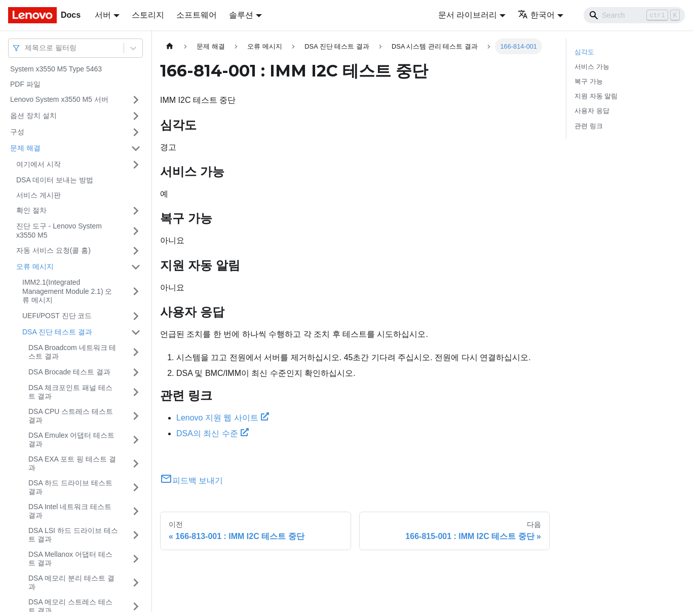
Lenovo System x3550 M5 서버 (59, 99)
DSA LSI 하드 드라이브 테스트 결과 (73, 535)
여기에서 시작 (38, 164)
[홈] (169, 46)
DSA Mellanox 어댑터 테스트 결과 (70, 558)
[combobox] (26, 48)
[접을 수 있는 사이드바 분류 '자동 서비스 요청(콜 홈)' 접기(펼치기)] (136, 251)
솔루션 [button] (241, 15)
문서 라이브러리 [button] (467, 15)
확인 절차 (31, 210)
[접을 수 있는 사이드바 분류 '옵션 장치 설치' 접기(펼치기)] (136, 116)
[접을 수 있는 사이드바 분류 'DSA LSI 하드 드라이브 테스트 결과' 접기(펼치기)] (136, 535)
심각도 (584, 52)
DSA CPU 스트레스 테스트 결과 (70, 416)
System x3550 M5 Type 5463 (56, 69)
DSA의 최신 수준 (212, 433)
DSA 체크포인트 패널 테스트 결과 (70, 392)
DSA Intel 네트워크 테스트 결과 (69, 511)
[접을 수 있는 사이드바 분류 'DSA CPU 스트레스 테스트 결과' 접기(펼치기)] (136, 416)
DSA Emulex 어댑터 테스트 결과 (71, 439)
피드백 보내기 (191, 480)
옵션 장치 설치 (33, 115)
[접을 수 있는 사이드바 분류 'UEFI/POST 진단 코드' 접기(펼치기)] (136, 316)
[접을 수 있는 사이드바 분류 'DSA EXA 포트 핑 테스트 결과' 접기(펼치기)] (136, 464)
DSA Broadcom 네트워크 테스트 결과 (72, 352)
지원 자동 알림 (596, 96)
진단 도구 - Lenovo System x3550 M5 (59, 230)
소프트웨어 (196, 15)
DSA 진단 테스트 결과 (57, 332)
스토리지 (148, 15)
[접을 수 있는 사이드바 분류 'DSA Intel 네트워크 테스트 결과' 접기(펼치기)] (136, 511)
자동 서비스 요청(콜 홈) (53, 250)
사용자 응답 (591, 110)
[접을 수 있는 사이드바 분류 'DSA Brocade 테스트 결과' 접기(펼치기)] (136, 372)
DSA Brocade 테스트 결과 (69, 372)
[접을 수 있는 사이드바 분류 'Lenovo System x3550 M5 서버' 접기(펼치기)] (136, 100)
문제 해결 (25, 148)
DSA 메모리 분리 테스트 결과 (71, 582)
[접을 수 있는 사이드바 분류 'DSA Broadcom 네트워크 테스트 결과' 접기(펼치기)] (136, 352)
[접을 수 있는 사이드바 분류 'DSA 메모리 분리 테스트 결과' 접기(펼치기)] (136, 583)
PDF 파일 (25, 84)
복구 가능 (588, 81)
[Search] (634, 15)
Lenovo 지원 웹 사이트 (222, 417)
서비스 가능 (591, 66)
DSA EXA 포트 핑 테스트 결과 (72, 463)
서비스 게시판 (38, 195)
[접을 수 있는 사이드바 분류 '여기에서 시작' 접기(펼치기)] (136, 165)
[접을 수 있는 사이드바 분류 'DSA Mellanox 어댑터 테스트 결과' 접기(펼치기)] (136, 559)
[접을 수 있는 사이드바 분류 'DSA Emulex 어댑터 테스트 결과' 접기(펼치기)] (136, 440)
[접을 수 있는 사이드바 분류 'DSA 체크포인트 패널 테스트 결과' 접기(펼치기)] (136, 392)
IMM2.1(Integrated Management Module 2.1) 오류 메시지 (67, 291)
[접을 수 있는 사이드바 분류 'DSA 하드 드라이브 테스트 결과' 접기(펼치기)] (136, 488)
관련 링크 (588, 126)
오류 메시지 (35, 266)
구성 (17, 132)
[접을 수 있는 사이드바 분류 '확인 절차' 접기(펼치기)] (136, 211)
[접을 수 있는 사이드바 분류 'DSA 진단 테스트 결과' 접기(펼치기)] (136, 332)
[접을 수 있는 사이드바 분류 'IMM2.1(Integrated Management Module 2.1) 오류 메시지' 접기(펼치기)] (136, 291)
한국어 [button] (536, 15)
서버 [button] (103, 15)
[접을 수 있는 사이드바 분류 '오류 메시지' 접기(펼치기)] (136, 267)
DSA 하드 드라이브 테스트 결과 (70, 487)
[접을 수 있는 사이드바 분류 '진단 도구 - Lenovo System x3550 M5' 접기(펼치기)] (136, 231)
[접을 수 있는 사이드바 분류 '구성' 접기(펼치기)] (136, 132)
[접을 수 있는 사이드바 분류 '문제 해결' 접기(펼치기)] (136, 148)
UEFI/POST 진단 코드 (57, 316)
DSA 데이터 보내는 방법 (54, 180)
